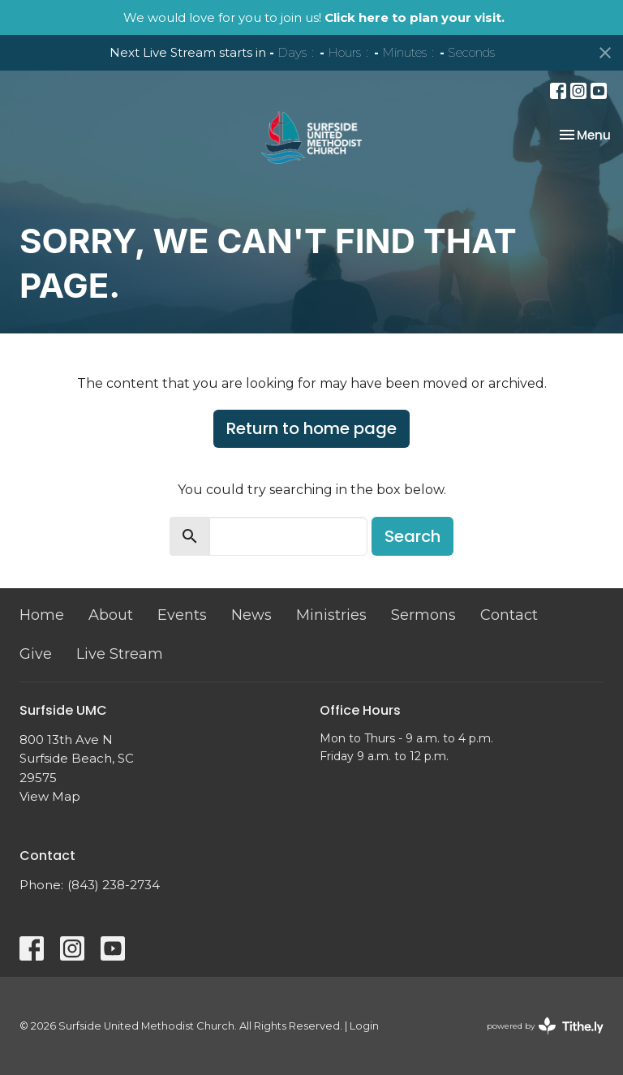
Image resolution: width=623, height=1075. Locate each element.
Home (41, 615)
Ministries (331, 615)
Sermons (423, 615)
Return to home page (311, 428)
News (251, 615)
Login (364, 1026)
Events (182, 615)
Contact (509, 615)
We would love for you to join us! (314, 17)
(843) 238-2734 (113, 884)
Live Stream (119, 654)
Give (35, 654)
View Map (49, 796)
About (110, 615)
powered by (545, 1026)
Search (412, 536)
